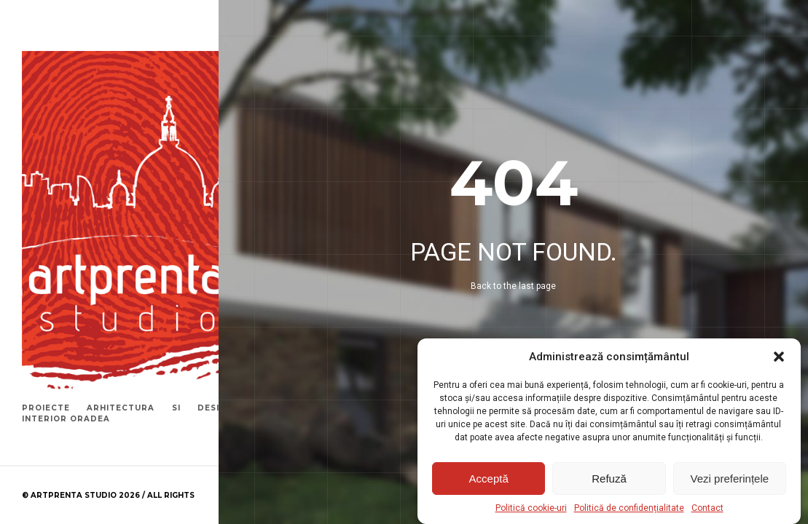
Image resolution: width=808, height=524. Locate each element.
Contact (707, 508)
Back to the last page (513, 286)
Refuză (609, 478)
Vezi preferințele (730, 478)
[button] (779, 356)
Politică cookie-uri (531, 508)
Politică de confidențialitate (629, 508)
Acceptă (489, 478)
